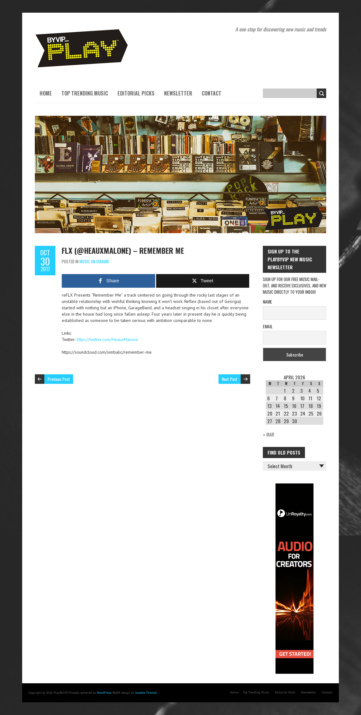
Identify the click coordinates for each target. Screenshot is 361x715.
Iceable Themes (146, 693)
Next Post (230, 379)
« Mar (268, 434)
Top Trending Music (84, 93)
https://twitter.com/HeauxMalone (107, 339)
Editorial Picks (136, 93)
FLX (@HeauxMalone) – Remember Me (123, 250)
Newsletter (178, 93)
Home (46, 93)
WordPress (104, 693)
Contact (211, 93)
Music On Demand (94, 261)
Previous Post (59, 379)
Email (268, 326)
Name (267, 301)
